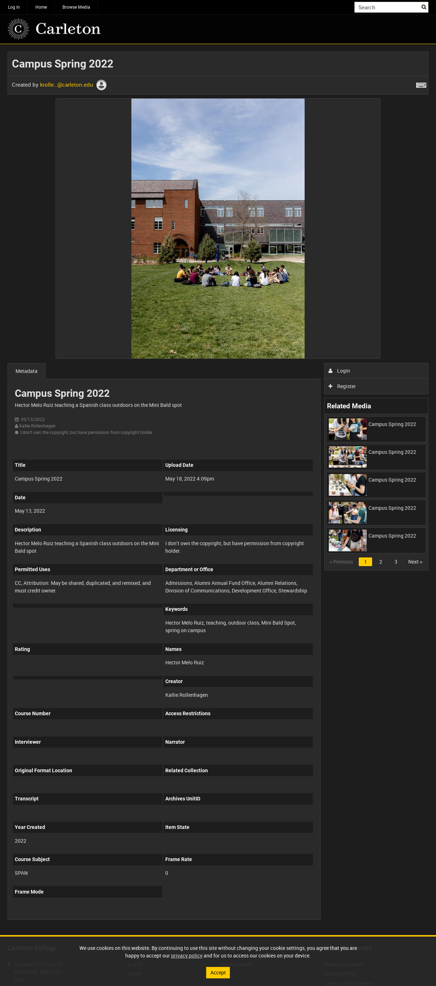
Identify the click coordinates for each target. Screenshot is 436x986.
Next (415, 561)
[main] (218, 490)
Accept (218, 972)
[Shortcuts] (421, 83)
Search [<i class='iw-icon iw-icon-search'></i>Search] (424, 6)
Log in (14, 7)
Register (342, 386)
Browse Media (76, 7)
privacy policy (186, 955)
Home (41, 7)
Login (339, 370)
